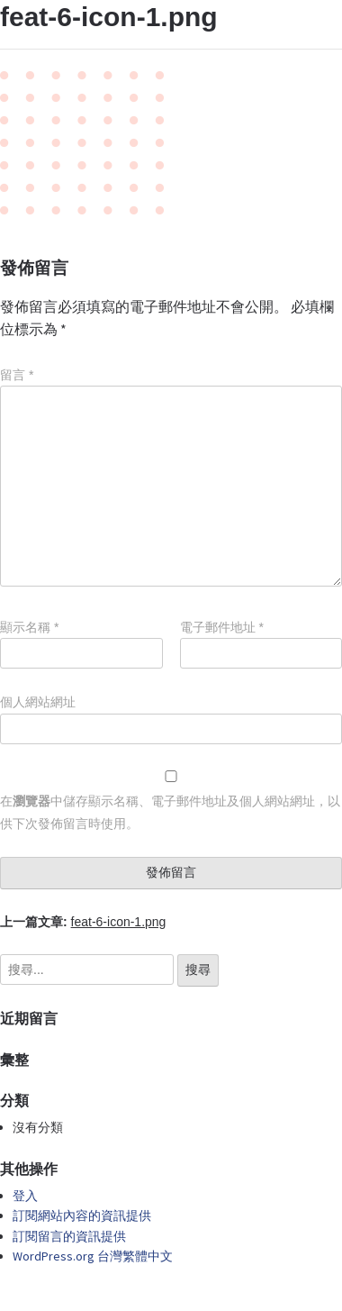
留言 (16, 375)
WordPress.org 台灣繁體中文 (93, 1256)
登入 (25, 1196)
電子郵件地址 (222, 627)
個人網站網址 (38, 702)
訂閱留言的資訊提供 (69, 1236)
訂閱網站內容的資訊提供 (82, 1215)
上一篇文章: (83, 922)
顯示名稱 (29, 627)
